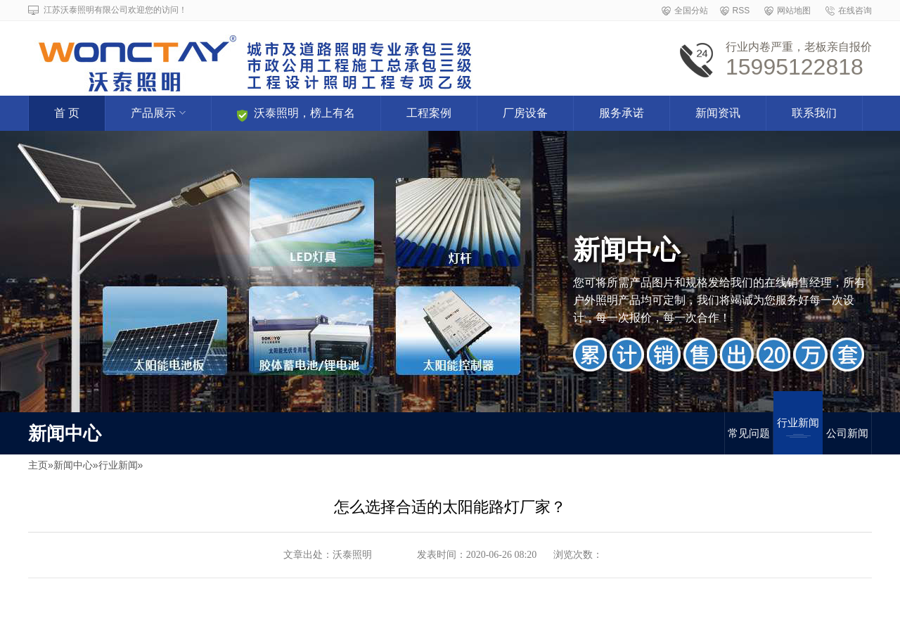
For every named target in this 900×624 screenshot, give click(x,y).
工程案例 (428, 113)
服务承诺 (621, 113)
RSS (741, 10)
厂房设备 (525, 113)
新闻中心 (73, 465)
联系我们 (814, 113)
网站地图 (794, 10)
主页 (38, 465)
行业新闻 (798, 427)
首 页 (66, 113)
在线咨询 (855, 10)
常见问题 (749, 433)
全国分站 (691, 10)
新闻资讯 (717, 113)
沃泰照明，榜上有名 (296, 114)
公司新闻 (847, 433)
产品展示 (158, 113)
